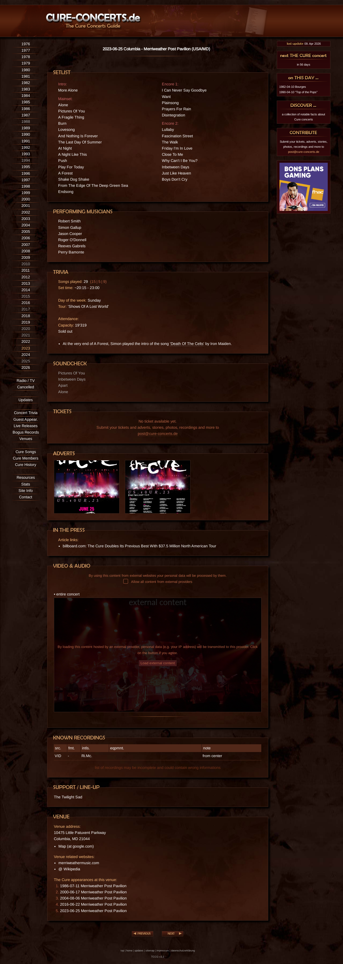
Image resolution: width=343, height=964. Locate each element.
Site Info (25, 490)
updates (139, 950)
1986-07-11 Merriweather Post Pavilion (93, 886)
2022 (25, 341)
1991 (25, 141)
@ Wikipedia (69, 869)
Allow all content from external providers (157, 582)
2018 (25, 316)
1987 (25, 115)
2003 (25, 219)
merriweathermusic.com (78, 863)
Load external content (157, 663)
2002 (25, 212)
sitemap (150, 950)
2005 (25, 231)
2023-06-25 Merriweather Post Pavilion (93, 911)
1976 (25, 44)
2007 (25, 244)
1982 (25, 83)
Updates (25, 400)
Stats (25, 484)
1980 (25, 70)
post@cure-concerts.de (158, 433)
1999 (25, 193)
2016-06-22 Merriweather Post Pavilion (93, 904)
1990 (25, 134)
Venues (25, 439)
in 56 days (303, 64)
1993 (25, 154)
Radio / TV (26, 380)
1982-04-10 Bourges (292, 86)
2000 (25, 199)
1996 (25, 173)
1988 (25, 121)
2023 (25, 348)
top (122, 950)
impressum (162, 950)
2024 (25, 354)
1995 (25, 167)
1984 (25, 95)
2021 (25, 335)
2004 (25, 225)
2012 (25, 277)
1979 (25, 63)
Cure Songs (26, 452)
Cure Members (25, 458)
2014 (25, 290)
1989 (25, 128)
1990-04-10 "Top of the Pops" (298, 92)
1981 (25, 76)
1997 (25, 180)
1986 (25, 109)
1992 (25, 147)
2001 (25, 205)
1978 (25, 57)
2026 (25, 367)
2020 (25, 329)
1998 (25, 186)
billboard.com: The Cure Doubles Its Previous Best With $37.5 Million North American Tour (139, 546)
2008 (25, 251)
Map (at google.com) (76, 846)
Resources (26, 477)
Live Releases (26, 426)
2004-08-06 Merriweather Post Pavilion (93, 898)
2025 (25, 361)
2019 (25, 322)
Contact (25, 497)
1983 (25, 89)
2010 (25, 264)
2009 (25, 257)
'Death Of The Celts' (187, 343)
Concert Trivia (26, 413)
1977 (25, 50)
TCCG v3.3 (157, 956)
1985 (25, 102)
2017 (25, 309)
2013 (25, 283)
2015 (25, 296)
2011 (25, 270)
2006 (25, 238)
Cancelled (25, 387)
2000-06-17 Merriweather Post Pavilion (93, 892)
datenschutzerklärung (183, 950)
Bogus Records (26, 432)
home (129, 950)
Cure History (25, 464)
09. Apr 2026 (303, 43)
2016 (25, 303)
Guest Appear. (25, 419)
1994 (25, 160)
